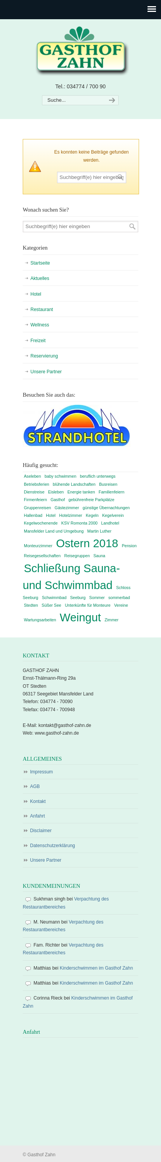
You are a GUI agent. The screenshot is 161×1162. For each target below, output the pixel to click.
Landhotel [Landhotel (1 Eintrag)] (110, 523)
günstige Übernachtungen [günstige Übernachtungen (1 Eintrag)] (106, 507)
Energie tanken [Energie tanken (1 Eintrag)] (81, 492)
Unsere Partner (46, 371)
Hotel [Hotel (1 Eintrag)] (50, 515)
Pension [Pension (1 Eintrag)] (129, 545)
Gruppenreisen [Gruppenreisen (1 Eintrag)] (37, 507)
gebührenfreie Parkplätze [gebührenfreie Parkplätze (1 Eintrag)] (91, 499)
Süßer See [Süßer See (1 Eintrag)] (51, 605)
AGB (35, 786)
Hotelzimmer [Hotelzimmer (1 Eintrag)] (70, 515)
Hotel (35, 294)
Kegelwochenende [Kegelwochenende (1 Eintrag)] (41, 523)
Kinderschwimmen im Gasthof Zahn (96, 968)
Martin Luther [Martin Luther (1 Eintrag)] (99, 531)
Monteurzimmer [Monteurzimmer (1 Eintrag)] (38, 545)
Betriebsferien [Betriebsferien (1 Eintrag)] (36, 484)
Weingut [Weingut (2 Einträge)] (80, 617)
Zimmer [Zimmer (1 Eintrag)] (111, 619)
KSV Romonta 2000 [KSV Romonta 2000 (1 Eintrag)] (79, 523)
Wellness (39, 325)
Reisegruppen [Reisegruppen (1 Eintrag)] (77, 555)
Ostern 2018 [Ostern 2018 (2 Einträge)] (87, 543)
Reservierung (44, 356)
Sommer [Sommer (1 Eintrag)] (97, 597)
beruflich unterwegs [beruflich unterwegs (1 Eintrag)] (97, 476)
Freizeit (37, 340)
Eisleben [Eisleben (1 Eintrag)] (56, 492)
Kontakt (38, 801)
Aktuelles (39, 278)
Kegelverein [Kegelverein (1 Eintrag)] (113, 515)
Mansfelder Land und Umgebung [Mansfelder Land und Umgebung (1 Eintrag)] (54, 531)
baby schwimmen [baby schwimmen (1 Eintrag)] (60, 476)
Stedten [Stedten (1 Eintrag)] (31, 605)
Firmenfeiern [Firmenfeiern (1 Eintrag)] (35, 499)
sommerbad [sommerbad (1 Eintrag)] (119, 597)
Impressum (41, 772)
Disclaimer (41, 830)
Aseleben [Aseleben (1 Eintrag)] (32, 476)
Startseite (40, 263)
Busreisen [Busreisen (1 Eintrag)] (108, 484)
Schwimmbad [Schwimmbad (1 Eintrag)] (54, 597)
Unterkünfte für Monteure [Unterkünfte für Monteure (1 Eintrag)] (87, 605)
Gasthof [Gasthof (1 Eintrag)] (57, 499)
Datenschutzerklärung (52, 845)
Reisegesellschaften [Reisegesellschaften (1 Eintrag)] (42, 555)
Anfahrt (37, 816)
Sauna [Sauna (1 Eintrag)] (99, 555)
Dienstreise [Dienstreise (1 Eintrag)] (34, 492)
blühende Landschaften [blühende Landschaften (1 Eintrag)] (74, 484)
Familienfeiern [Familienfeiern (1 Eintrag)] (111, 492)
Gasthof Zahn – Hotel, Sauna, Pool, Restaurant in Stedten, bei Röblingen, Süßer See (80, 50)
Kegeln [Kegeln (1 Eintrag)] (92, 515)
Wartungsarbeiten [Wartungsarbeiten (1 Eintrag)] (40, 619)
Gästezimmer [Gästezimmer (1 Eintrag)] (67, 507)
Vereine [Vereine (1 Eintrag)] (121, 605)
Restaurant (41, 309)
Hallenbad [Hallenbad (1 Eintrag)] (33, 515)
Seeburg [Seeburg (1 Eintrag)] (78, 597)
